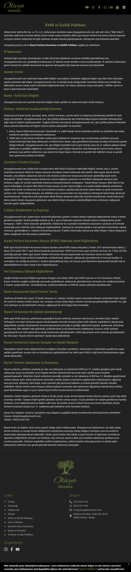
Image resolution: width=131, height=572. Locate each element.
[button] (129, 565)
